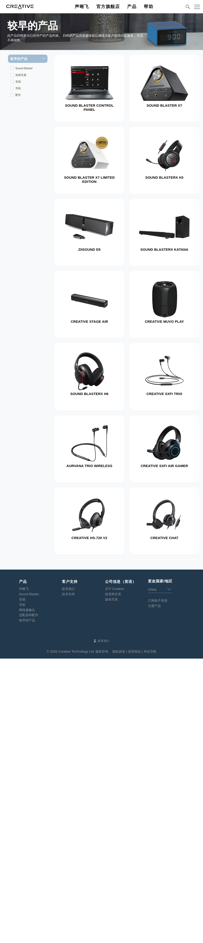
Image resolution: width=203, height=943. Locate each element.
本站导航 (150, 936)
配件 (18, 95)
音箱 (18, 81)
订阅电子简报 (157, 885)
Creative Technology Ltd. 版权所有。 (84, 936)
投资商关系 (113, 878)
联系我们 (68, 873)
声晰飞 (24, 873)
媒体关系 (111, 884)
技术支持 (68, 878)
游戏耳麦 (20, 75)
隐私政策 (118, 936)
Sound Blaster (24, 68)
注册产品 (154, 890)
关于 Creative (114, 873)
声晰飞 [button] (82, 6)
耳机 (18, 88)
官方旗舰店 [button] (108, 6)
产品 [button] (131, 6)
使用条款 (134, 936)
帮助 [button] (148, 6)
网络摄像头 (27, 894)
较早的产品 (27, 905)
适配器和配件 (28, 899)
